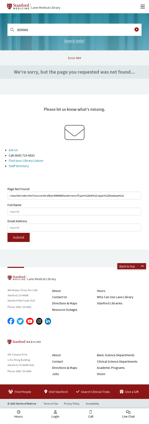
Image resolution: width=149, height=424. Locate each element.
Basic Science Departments (115, 355)
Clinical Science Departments (117, 361)
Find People (19, 392)
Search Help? (74, 40)
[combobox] (74, 30)
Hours (101, 291)
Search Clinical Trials (93, 392)
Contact (57, 361)
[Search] (12, 30)
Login (55, 416)
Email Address (17, 221)
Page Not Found (18, 189)
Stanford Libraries (109, 303)
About (56, 291)
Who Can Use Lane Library (115, 297)
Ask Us (13, 150)
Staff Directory (19, 166)
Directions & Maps (64, 303)
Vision (101, 374)
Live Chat (128, 416)
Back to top (131, 266)
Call (90, 416)
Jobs (55, 374)
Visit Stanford (56, 392)
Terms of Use (51, 403)
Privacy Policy (71, 403)
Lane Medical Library (45, 7)
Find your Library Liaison (26, 160)
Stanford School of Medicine (48, 343)
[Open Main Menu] (142, 6)
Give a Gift (129, 392)
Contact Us (59, 297)
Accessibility (92, 403)
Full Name (14, 205)
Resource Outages (64, 309)
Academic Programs (111, 368)
